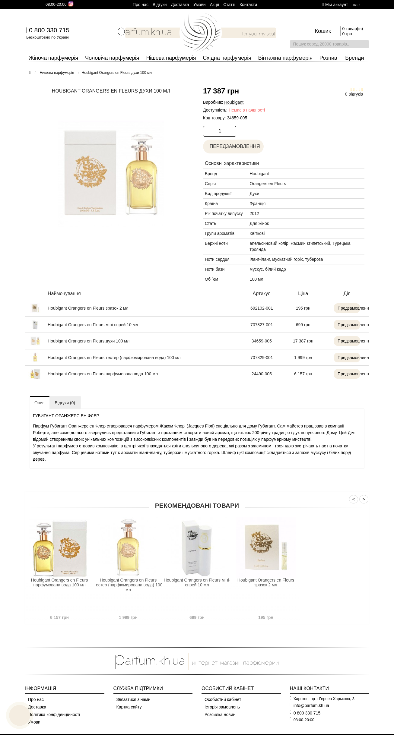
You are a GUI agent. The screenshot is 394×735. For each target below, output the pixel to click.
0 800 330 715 (49, 30)
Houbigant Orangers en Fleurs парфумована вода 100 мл (103, 373)
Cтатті (229, 4)
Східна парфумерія (227, 58)
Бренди (354, 58)
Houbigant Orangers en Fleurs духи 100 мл (88, 341)
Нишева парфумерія (57, 73)
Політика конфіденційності (54, 714)
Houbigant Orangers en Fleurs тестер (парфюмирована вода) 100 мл (114, 357)
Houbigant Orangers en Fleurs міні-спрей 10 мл (93, 324)
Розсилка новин (220, 714)
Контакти (248, 4)
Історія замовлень (222, 707)
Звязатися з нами (133, 699)
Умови (199, 4)
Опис (39, 402)
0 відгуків (354, 94)
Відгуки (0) (65, 402)
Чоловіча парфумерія (112, 58)
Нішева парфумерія (171, 58)
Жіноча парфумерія (53, 58)
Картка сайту (129, 707)
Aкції (214, 4)
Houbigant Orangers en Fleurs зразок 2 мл (88, 308)
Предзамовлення (343, 308)
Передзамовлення (233, 146)
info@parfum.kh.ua (311, 705)
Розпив (328, 58)
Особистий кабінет (223, 699)
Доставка (180, 4)
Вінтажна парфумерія (285, 58)
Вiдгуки (160, 4)
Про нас (140, 4)
